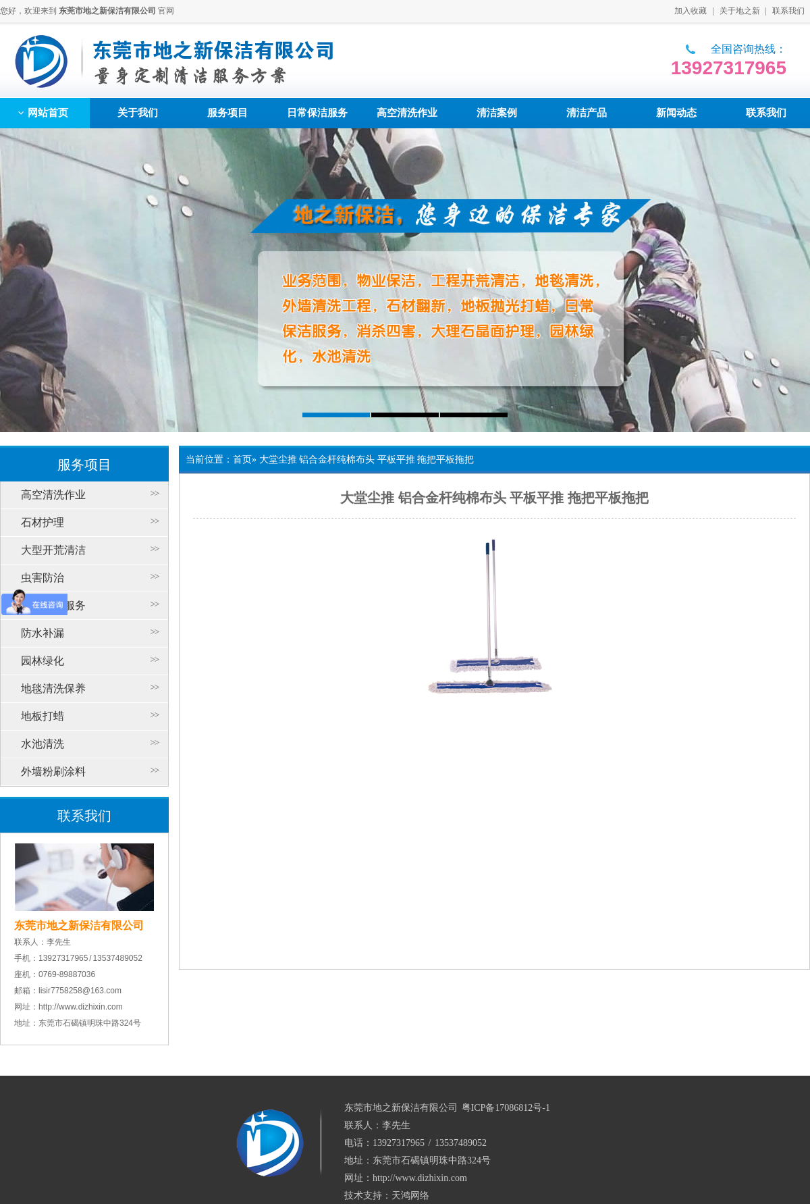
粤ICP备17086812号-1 (506, 1108)
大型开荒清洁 (53, 550)
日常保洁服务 (53, 605)
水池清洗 (42, 744)
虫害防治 (42, 577)
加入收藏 (690, 11)
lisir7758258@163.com (80, 990)
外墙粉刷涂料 (53, 771)
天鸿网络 (410, 1195)
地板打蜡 (42, 716)
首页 (242, 459)
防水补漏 (42, 633)
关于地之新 (740, 11)
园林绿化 (42, 660)
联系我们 (788, 11)
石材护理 (42, 522)
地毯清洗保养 (53, 688)
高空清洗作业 (53, 494)
